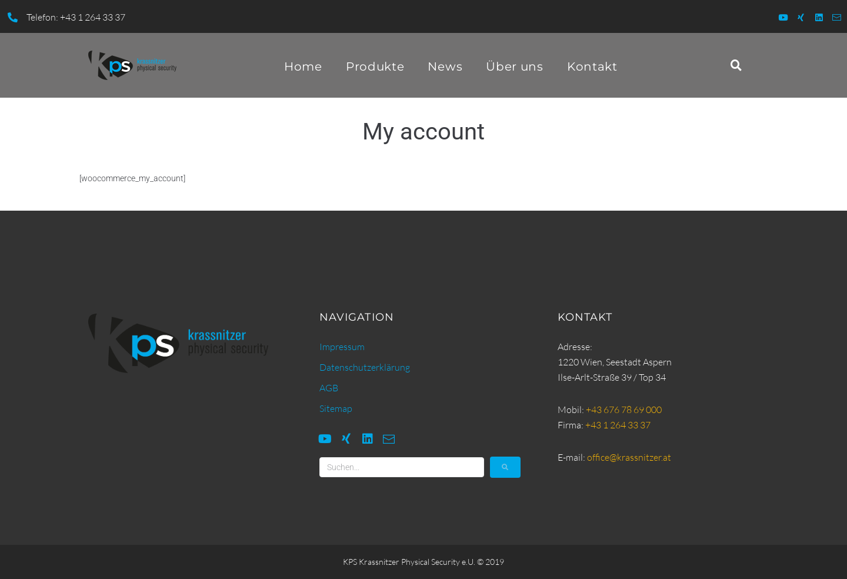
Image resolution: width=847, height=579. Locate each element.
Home (303, 66)
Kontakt (592, 66)
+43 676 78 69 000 (624, 409)
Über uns (514, 66)
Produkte (375, 66)
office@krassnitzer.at (629, 457)
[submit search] (505, 467)
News (445, 66)
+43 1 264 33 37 (618, 425)
